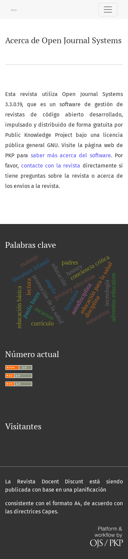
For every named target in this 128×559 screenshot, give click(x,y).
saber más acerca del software (71, 155)
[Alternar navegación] (107, 9)
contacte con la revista (51, 165)
